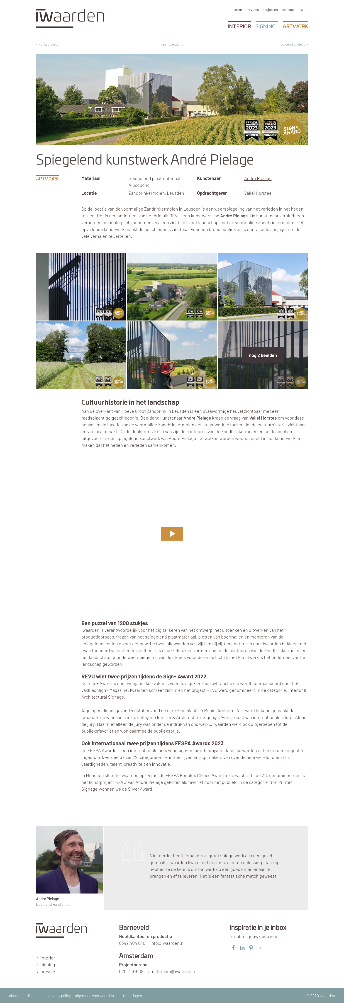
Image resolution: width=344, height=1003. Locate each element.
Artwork (295, 26)
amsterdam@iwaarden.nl (173, 971)
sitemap (15, 995)
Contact (287, 9)
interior (48, 957)
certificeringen (129, 995)
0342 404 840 (132, 943)
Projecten (270, 9)
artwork (48, 971)
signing (48, 964)
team (238, 9)
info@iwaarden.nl (167, 943)
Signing (265, 26)
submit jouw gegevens (256, 936)
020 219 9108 (131, 971)
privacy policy (59, 995)
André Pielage (258, 178)
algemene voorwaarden (94, 995)
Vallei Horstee (258, 193)
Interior (239, 26)
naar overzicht (172, 44)
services (252, 9)
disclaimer (35, 995)
